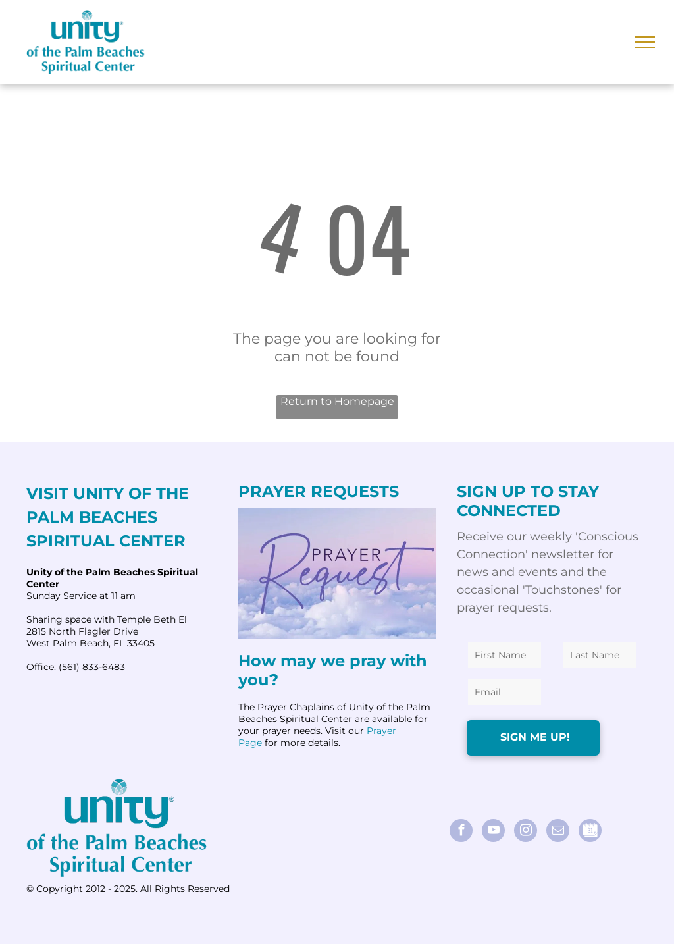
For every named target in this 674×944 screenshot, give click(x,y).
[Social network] (590, 832)
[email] (557, 832)
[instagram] (525, 832)
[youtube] (493, 832)
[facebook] (461, 832)
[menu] (645, 42)
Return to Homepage (337, 401)
